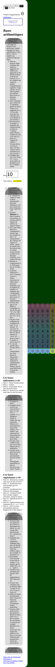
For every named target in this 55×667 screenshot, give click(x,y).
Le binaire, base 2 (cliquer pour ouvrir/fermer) (15, 397)
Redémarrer (7, 17)
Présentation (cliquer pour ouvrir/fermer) (13, 41)
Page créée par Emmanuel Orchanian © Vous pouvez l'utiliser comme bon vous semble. (13, 660)
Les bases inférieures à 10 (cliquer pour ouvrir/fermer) (13, 191)
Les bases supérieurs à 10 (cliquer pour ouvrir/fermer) (13, 516)
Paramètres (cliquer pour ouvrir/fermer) (13, 650)
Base (5, 175)
